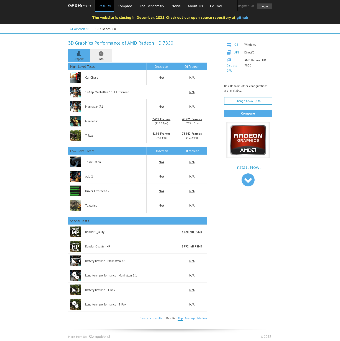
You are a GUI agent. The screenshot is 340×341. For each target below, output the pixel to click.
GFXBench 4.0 (80, 29)
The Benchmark (151, 5)
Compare (125, 5)
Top (180, 318)
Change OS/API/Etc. (248, 101)
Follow (216, 5)
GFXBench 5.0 (105, 29)
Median (202, 318)
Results (104, 5)
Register (243, 6)
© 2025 (266, 336)
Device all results (151, 318)
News (176, 5)
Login (264, 6)
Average (190, 318)
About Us (195, 5)
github (242, 17)
